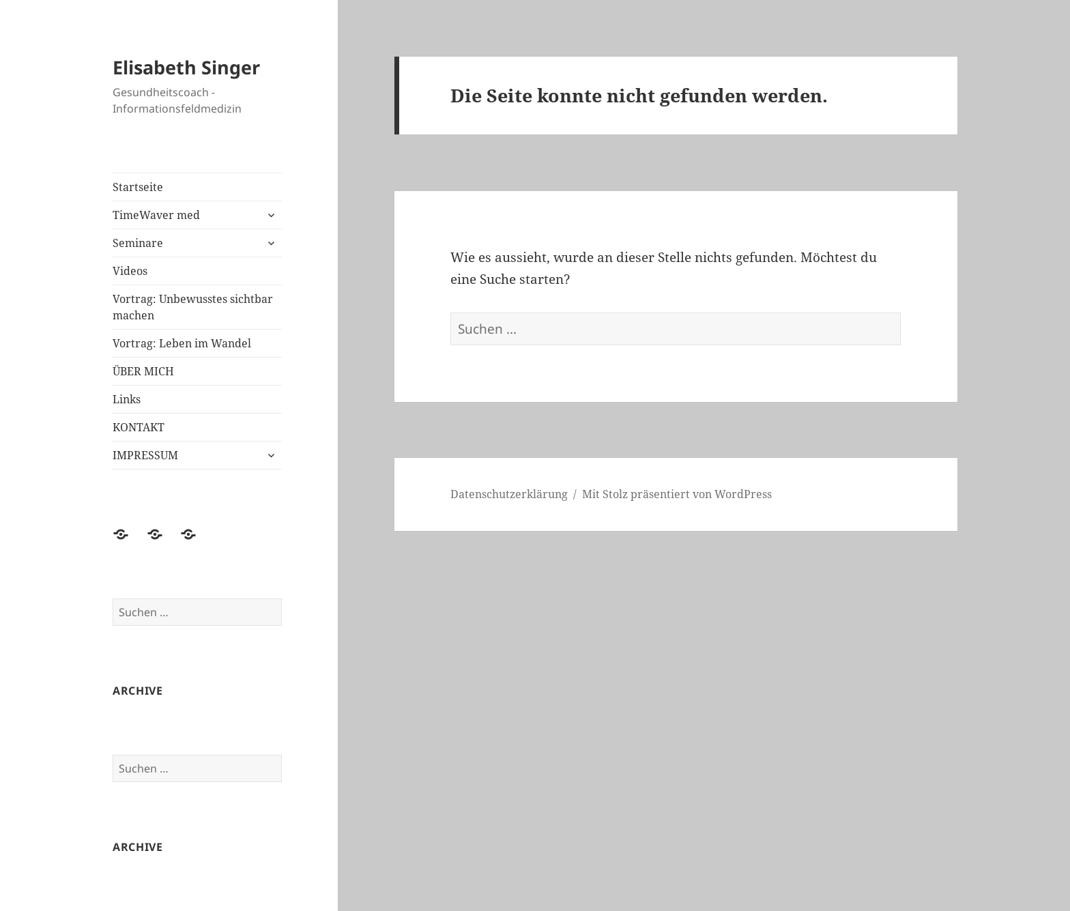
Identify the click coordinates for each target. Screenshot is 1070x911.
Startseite (138, 186)
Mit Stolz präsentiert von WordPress (677, 494)
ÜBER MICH (143, 371)
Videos (130, 270)
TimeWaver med (156, 214)
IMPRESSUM (145, 455)
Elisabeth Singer (186, 67)
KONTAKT (138, 427)
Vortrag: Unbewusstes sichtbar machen (193, 307)
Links (127, 399)
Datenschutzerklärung (509, 494)
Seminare (138, 242)
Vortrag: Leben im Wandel (182, 343)
